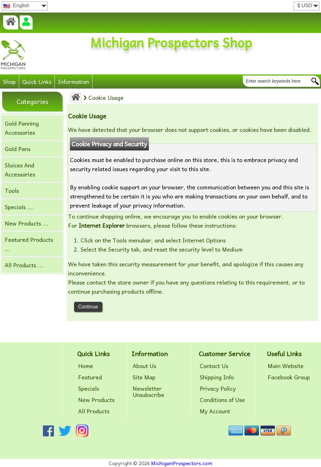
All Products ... (24, 264)
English (16, 5)
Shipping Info (217, 377)
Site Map (144, 377)
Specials (88, 388)
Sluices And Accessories (20, 169)
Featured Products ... (29, 244)
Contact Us (214, 366)
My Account (215, 411)
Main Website (285, 366)
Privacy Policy (218, 388)
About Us (144, 366)
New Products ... (26, 223)
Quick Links (36, 81)
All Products (93, 411)
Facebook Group (289, 377)
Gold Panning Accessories (22, 128)
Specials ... (19, 206)
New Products (96, 400)
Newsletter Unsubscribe (148, 391)
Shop (9, 81)
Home (85, 366)
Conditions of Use (222, 400)
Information (73, 81)
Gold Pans (17, 148)
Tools (12, 190)
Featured (90, 377)
